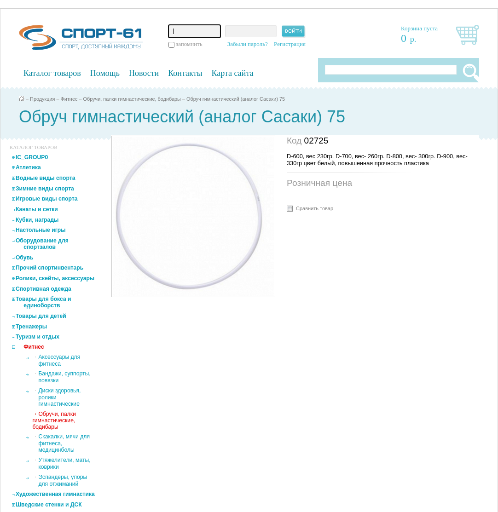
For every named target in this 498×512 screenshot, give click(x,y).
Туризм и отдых (37, 337)
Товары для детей (41, 316)
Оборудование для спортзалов (42, 243)
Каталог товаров (52, 73)
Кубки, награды (37, 220)
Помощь (105, 73)
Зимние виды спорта (45, 188)
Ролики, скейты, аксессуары (55, 278)
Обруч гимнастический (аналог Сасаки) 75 (235, 99)
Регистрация (290, 43)
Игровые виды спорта (47, 199)
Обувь (25, 257)
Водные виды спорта (45, 178)
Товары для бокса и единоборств (43, 302)
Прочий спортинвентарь (49, 268)
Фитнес (69, 99)
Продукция (42, 99)
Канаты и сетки (37, 209)
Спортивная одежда (43, 289)
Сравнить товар (314, 208)
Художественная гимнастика (55, 494)
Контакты (185, 73)
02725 (316, 140)
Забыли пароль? (247, 43)
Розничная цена (319, 183)
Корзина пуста (419, 28)
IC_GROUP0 (32, 157)
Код (295, 140)
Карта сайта (233, 73)
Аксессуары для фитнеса (59, 360)
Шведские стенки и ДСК (49, 504)
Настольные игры (41, 230)
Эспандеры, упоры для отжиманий (62, 480)
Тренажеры (31, 326)
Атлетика (28, 167)
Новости (144, 73)
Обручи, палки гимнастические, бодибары (131, 99)
